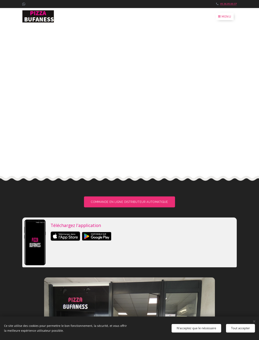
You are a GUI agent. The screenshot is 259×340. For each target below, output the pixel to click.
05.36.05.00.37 (228, 4)
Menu (224, 16)
